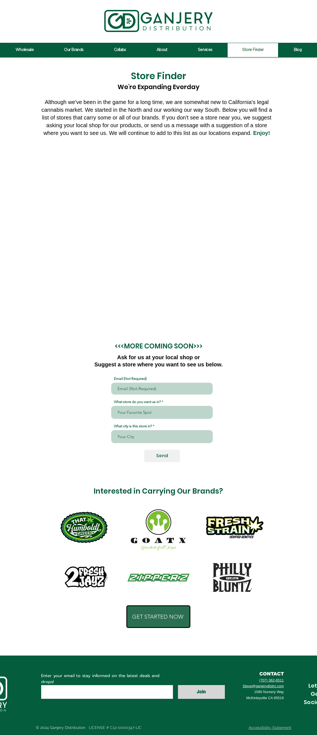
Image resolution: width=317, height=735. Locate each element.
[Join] (201, 692)
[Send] (162, 456)
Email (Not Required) (130, 378)
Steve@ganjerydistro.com (263, 686)
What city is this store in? (133, 426)
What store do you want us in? (137, 402)
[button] (158, 616)
